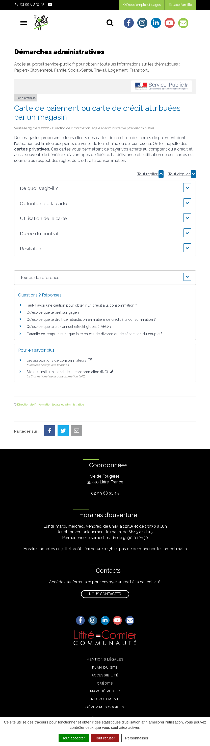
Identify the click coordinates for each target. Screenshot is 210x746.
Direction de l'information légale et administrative (50, 404)
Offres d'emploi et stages (142, 5)
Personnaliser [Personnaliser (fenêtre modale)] (136, 738)
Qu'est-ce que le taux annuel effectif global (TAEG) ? (69, 327)
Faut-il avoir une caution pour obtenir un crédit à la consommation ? (82, 305)
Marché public (105, 691)
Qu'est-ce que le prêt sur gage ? (53, 312)
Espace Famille (180, 5)
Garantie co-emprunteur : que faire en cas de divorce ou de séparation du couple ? (94, 334)
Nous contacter (105, 594)
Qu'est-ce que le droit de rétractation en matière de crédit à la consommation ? (91, 319)
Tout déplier (182, 174)
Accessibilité (105, 675)
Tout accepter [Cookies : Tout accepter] (73, 738)
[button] (105, 188)
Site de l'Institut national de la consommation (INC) (70, 372)
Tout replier (150, 174)
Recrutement (105, 699)
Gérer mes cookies (105, 707)
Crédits (105, 683)
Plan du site (105, 667)
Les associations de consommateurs (59, 360)
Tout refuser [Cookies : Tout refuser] (105, 738)
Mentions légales (105, 659)
